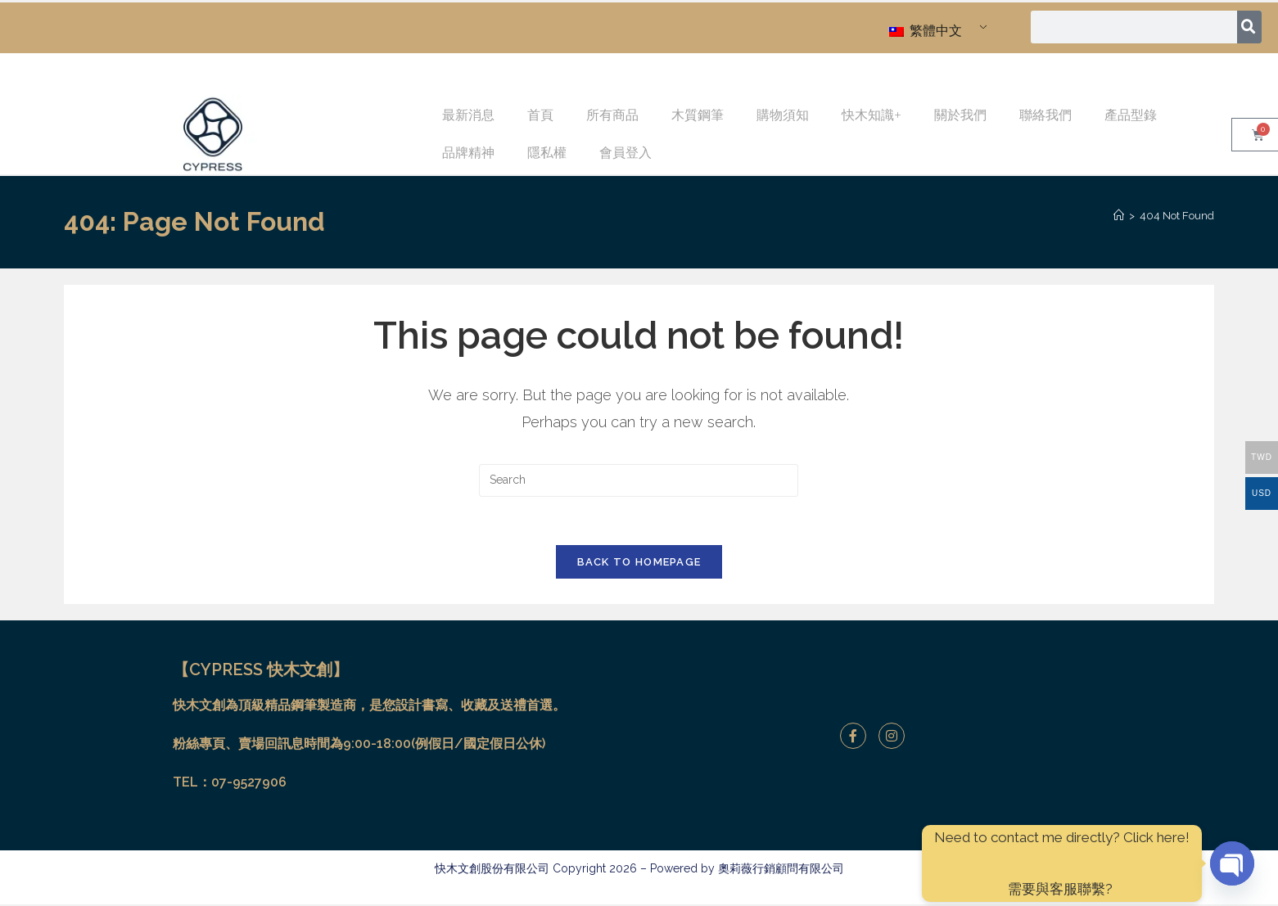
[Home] (1118, 216)
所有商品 (612, 115)
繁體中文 (925, 30)
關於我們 (960, 115)
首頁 (540, 115)
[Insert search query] (638, 480)
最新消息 (468, 115)
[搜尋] (1250, 27)
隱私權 (547, 152)
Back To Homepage (639, 563)
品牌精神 (468, 152)
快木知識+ (871, 115)
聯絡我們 (1045, 115)
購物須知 (782, 115)
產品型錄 (1130, 115)
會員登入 (625, 152)
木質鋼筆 (697, 115)
